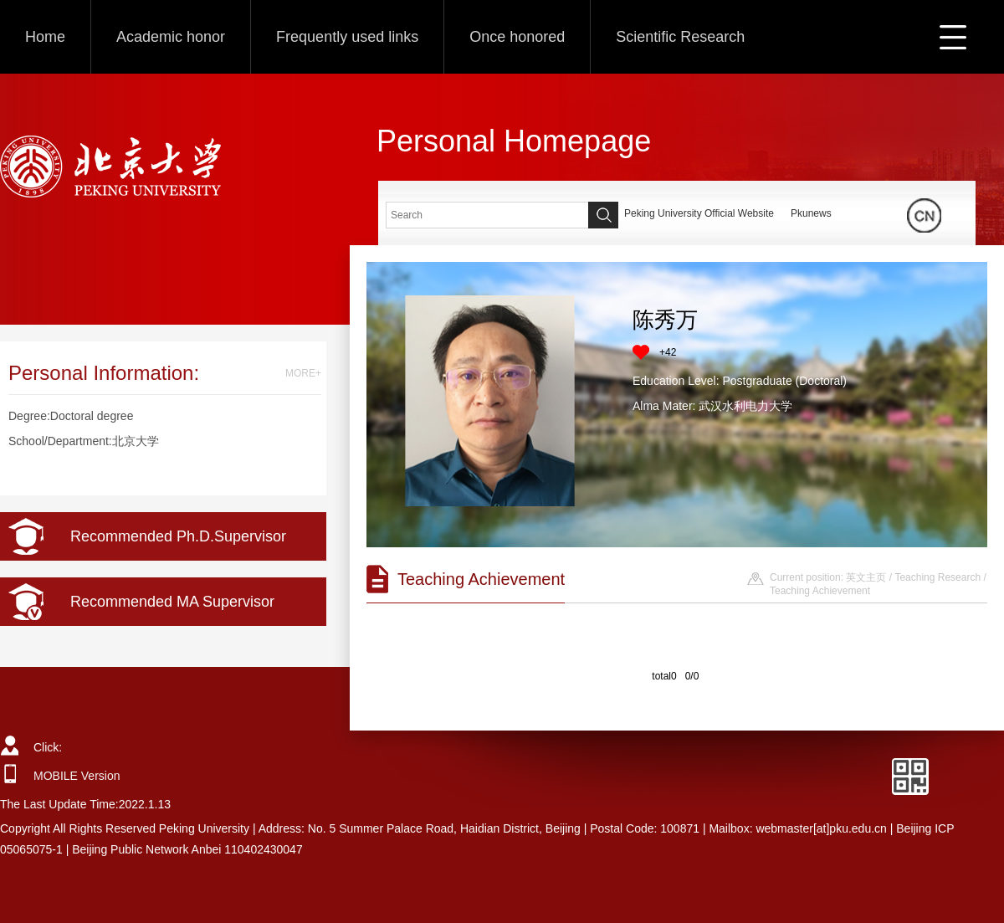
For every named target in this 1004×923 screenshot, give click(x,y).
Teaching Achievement (820, 591)
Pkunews (811, 213)
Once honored (517, 36)
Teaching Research (937, 577)
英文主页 (866, 577)
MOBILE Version (76, 775)
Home (45, 36)
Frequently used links (347, 36)
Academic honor (170, 36)
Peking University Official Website (699, 213)
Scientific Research (680, 36)
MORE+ (303, 373)
